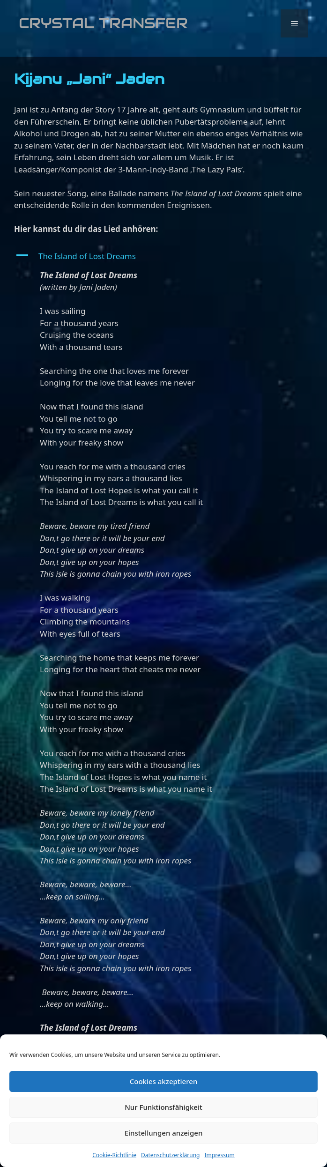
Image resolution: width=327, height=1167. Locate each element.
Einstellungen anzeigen (164, 1132)
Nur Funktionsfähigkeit (163, 1107)
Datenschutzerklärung (170, 1155)
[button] (163, 256)
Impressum (219, 1155)
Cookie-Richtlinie (114, 1155)
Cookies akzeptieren (164, 1081)
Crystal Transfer (103, 23)
